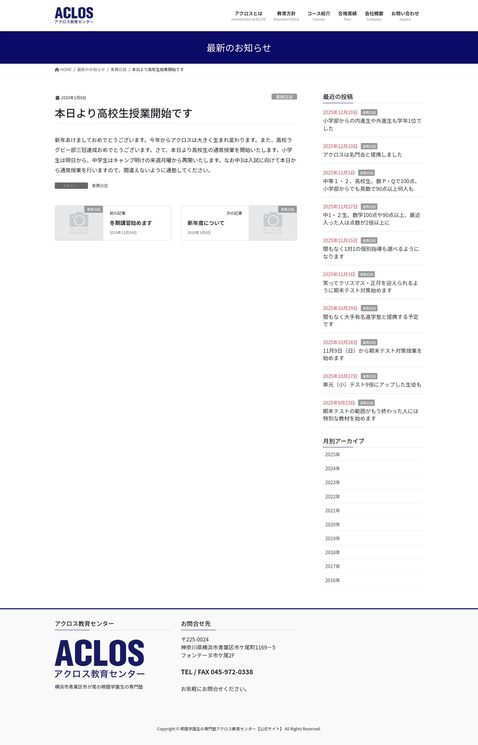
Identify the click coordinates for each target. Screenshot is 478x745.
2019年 (332, 538)
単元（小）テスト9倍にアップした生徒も (372, 384)
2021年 (332, 510)
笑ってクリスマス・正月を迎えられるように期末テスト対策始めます (370, 286)
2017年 (332, 566)
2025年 (332, 454)
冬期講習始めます (131, 223)
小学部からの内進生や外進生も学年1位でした (372, 124)
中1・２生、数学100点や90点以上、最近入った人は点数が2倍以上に (371, 218)
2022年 (332, 496)
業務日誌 (284, 97)
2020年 (332, 524)
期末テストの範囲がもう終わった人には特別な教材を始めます (371, 414)
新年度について (206, 223)
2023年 (332, 482)
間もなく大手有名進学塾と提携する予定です (371, 320)
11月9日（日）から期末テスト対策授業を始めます (372, 354)
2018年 (332, 552)
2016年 (332, 580)
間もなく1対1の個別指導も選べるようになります (371, 252)
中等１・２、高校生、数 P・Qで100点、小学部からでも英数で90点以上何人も (371, 184)
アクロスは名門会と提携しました (362, 154)
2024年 (332, 468)
